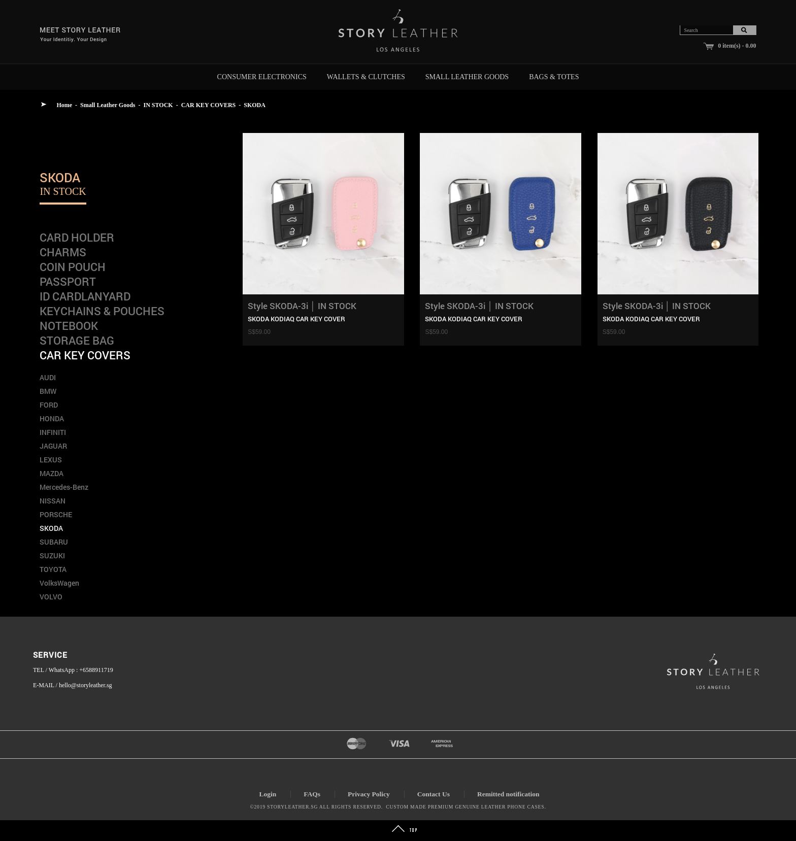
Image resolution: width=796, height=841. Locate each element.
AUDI (48, 377)
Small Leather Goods (467, 77)
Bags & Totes (554, 77)
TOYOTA (53, 569)
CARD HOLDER (77, 237)
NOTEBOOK (69, 325)
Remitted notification (508, 794)
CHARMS (63, 252)
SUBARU (54, 542)
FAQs (312, 794)
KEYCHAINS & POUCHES (102, 311)
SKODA (255, 105)
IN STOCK (158, 105)
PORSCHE (56, 514)
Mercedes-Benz (64, 487)
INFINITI (53, 432)
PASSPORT (68, 281)
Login (267, 794)
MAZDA (51, 473)
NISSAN (52, 501)
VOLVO (51, 596)
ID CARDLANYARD (85, 296)
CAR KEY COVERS (208, 105)
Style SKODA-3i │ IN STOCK (302, 306)
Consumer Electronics (262, 77)
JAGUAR (53, 446)
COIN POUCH (73, 266)
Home (64, 105)
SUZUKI (52, 555)
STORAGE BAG (77, 340)
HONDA (52, 418)
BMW (48, 391)
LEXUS (51, 459)
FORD (49, 405)
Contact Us (433, 794)
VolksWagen (59, 583)
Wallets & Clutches (366, 77)
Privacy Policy (369, 794)
